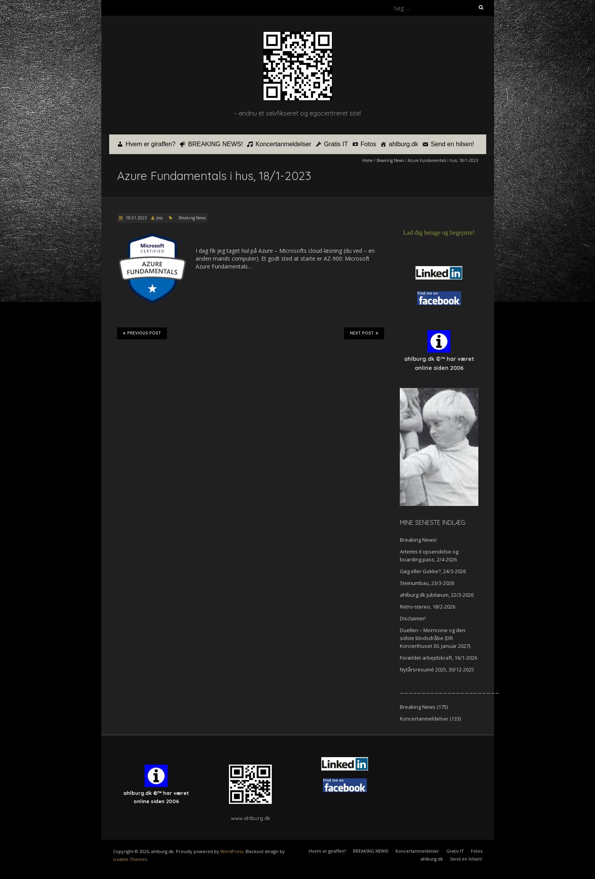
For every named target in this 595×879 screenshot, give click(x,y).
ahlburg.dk (403, 144)
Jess (159, 218)
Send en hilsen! (452, 144)
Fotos (368, 144)
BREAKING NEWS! (215, 144)
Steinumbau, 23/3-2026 (427, 583)
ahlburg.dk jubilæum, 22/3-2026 (437, 594)
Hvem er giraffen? (151, 144)
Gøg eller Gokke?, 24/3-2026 (433, 571)
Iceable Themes (130, 859)
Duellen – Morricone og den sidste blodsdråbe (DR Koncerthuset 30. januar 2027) (435, 638)
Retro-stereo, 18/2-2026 (427, 606)
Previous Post (142, 333)
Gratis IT (336, 144)
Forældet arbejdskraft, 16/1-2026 (438, 657)
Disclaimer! (413, 618)
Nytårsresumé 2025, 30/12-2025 (437, 669)
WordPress (231, 851)
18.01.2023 (135, 218)
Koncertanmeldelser (283, 144)
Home (367, 160)
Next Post (364, 333)
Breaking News (390, 160)
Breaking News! (418, 539)
